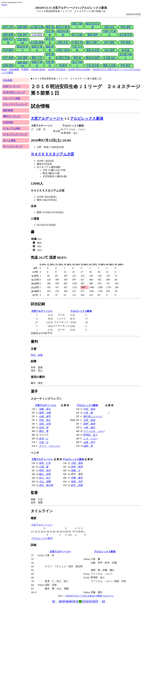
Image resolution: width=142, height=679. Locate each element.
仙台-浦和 (109, 50)
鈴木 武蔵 (77, 485)
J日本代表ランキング (14, 92)
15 (90, 601)
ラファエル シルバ (94, 431)
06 (60, 601)
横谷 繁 (43, 431)
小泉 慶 (88, 412)
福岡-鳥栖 (8, 34)
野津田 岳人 (90, 435)
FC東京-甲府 (63, 57)
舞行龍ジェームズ (92, 416)
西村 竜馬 (77, 466)
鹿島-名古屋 (92, 50)
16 (93, 601)
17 (97, 601)
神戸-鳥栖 (8, 57)
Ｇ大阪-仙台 (109, 57)
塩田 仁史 (45, 463)
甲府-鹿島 (126, 42)
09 (70, 601)
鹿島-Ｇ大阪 (109, 65)
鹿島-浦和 (92, 34)
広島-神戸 (22, 34)
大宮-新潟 (37, 34)
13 (83, 601)
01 (54, 601)
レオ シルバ (90, 438)
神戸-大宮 (8, 27)
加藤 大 (75, 470)
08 (67, 601)
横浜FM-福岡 (92, 57)
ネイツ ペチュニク (49, 446)
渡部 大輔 (45, 412)
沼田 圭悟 (45, 424)
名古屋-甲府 (125, 34)
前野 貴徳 (89, 424)
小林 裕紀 (89, 427)
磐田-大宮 (37, 57)
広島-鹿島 (22, 57)
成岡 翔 (88, 446)
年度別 (25, 69)
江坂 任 (43, 442)
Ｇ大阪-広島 (37, 27)
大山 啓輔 (45, 481)
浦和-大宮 (63, 42)
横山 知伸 (45, 474)
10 (73, 601)
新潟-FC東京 (63, 27)
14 (87, 601)
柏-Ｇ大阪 (77, 34)
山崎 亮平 (89, 442)
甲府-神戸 (126, 65)
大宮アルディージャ (47, 118)
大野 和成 (89, 420)
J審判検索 (8, 110)
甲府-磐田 (8, 50)
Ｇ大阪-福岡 (37, 42)
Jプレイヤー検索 (11, 98)
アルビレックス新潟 (86, 118)
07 (63, 601)
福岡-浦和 (8, 65)
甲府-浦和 (126, 27)
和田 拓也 (45, 470)
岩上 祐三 (45, 478)
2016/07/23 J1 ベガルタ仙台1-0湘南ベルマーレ (90, 596)
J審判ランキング (11, 116)
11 (77, 601)
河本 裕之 (45, 420)
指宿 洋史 (77, 481)
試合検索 (14, 69)
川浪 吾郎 (77, 463)
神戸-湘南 (109, 42)
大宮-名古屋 (92, 65)
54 (103, 601)
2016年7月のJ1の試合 (79, 69)
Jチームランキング (13, 146)
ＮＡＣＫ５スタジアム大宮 (52, 154)
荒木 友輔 (37, 355)
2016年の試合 (38, 69)
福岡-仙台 (109, 27)
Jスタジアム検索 (11, 128)
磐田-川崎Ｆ (92, 42)
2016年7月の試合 (57, 69)
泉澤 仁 (43, 438)
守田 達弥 (89, 409)
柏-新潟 (63, 65)
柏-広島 (126, 50)
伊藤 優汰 (77, 478)
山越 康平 (45, 416)
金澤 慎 (43, 427)
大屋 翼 (43, 466)
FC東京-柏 (77, 42)
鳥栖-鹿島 (22, 27)
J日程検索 (8, 122)
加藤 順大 (45, 409)
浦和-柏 (77, 57)
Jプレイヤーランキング (15, 104)
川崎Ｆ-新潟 (63, 50)
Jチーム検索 (9, 140)
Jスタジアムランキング (15, 134)
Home (4, 5)
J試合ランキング (11, 86)
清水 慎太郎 (46, 485)
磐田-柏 (50, 27)
